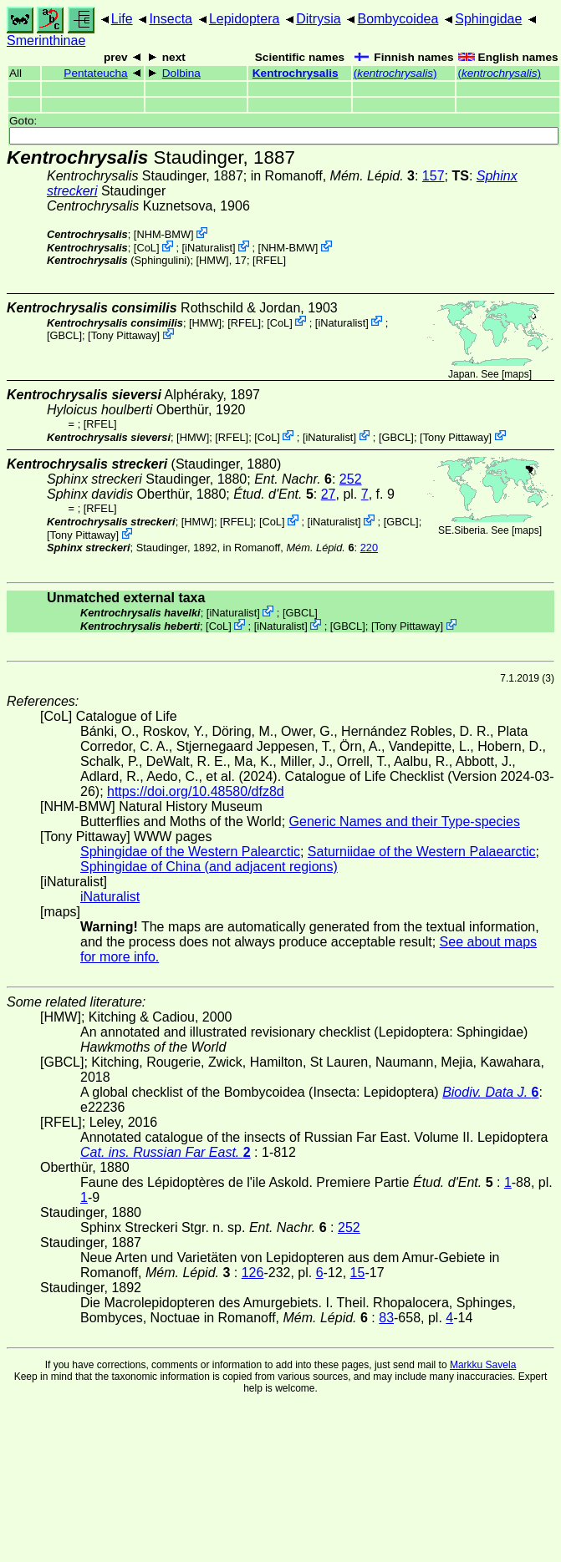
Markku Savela (483, 1365)
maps (516, 374)
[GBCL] (64, 335)
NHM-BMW (163, 234)
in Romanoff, (333, 176)
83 (386, 1318)
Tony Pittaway (124, 335)
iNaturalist (208, 247)
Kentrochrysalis (295, 73)
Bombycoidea (397, 19)
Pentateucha (95, 73)
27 (328, 494)
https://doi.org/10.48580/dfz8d (195, 791)
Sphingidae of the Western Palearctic (190, 851)
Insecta (170, 19)
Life (122, 19)
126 (253, 1272)
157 (433, 176)
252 (350, 479)
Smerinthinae (46, 40)
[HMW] (212, 260)
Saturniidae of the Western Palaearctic (422, 851)
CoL (146, 247)
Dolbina (181, 73)
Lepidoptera (244, 19)
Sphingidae (488, 19)
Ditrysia (318, 19)
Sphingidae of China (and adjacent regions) (209, 867)
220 (369, 547)
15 (357, 1272)
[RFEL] (269, 260)
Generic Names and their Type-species (404, 821)
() (395, 73)
